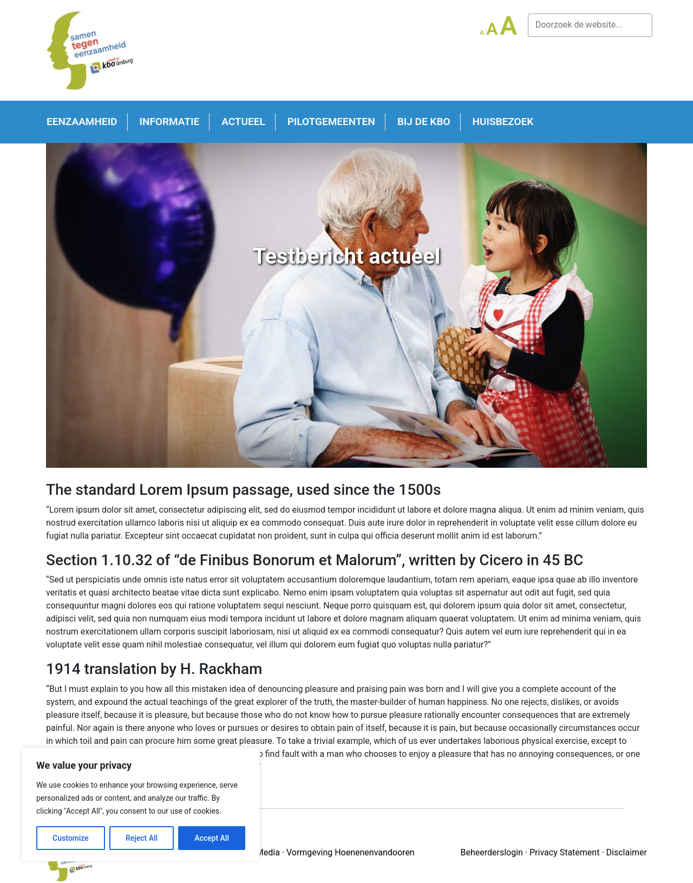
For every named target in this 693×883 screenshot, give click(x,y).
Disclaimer (626, 852)
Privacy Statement (564, 852)
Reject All (142, 838)
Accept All (211, 838)
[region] (141, 804)
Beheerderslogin (491, 852)
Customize (71, 838)
